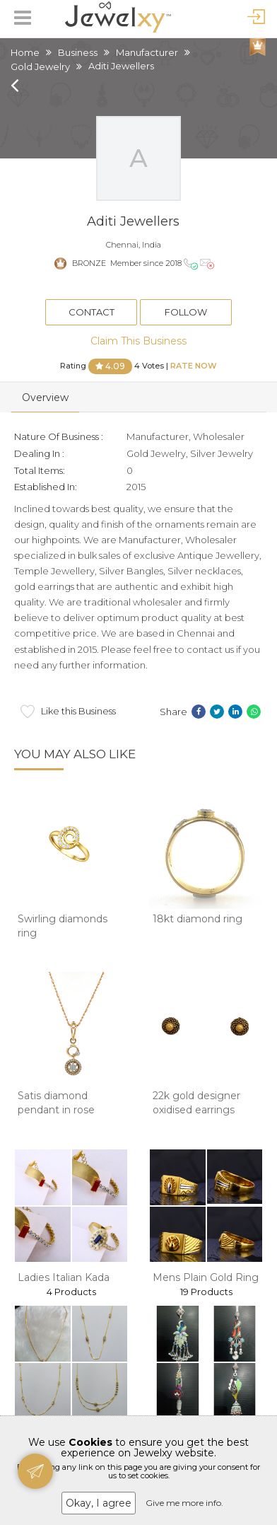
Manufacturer (147, 52)
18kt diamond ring (197, 918)
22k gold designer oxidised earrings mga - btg (196, 1109)
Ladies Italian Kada (64, 1277)
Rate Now (193, 365)
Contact (91, 312)
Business (78, 52)
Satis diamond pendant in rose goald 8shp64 (56, 1109)
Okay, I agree (98, 1503)
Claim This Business (138, 341)
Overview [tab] (45, 397)
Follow (186, 312)
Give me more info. (184, 1502)
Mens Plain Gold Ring (206, 1277)
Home (25, 52)
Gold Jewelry (40, 66)
